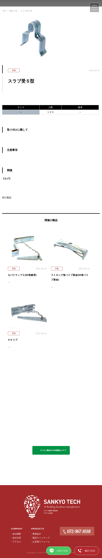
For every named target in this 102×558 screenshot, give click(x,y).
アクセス (16, 541)
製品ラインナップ (41, 537)
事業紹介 (37, 534)
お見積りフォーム (41, 541)
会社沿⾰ (16, 537)
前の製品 (6, 197)
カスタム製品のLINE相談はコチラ (53, 450)
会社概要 (16, 534)
